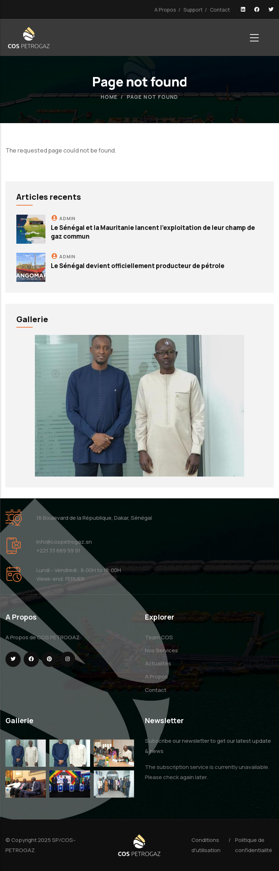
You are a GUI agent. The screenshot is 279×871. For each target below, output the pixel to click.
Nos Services (161, 650)
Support (193, 9)
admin (67, 218)
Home (109, 96)
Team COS (159, 637)
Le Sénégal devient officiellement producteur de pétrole (138, 266)
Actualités (158, 663)
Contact (220, 9)
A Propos (165, 9)
